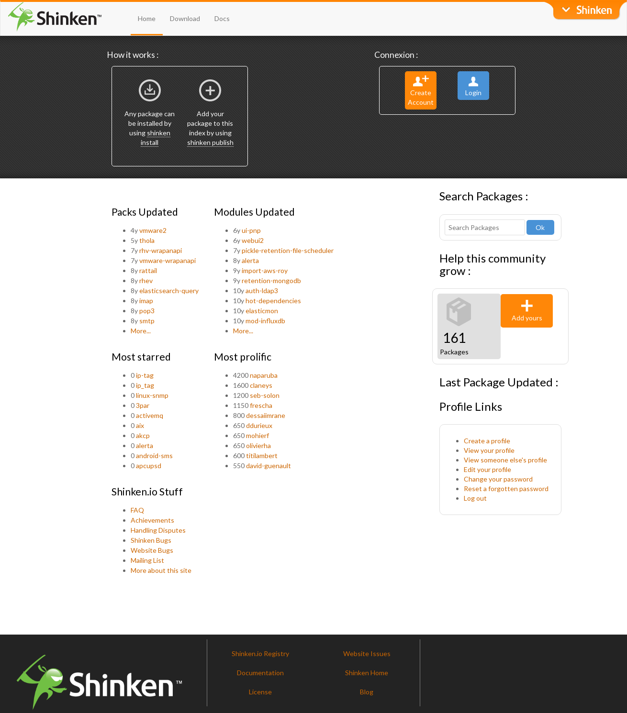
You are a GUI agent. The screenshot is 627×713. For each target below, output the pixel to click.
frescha (261, 405)
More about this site (161, 570)
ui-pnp (251, 230)
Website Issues (367, 653)
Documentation (260, 673)
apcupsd (148, 465)
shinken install (155, 137)
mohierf (257, 435)
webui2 (253, 240)
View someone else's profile (505, 460)
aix (140, 425)
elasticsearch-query (169, 290)
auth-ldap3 (262, 290)
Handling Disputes (158, 530)
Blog (366, 692)
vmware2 (153, 230)
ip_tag (145, 385)
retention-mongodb (271, 280)
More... (141, 331)
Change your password (498, 479)
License (260, 692)
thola (147, 240)
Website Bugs (152, 550)
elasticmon (262, 311)
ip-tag (145, 375)
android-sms (154, 455)
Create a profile (487, 441)
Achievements (152, 520)
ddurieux (259, 425)
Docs (222, 18)
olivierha (258, 445)
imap (146, 300)
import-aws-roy (265, 270)
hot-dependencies (273, 300)
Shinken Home (366, 673)
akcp (143, 435)
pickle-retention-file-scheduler (288, 250)
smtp (147, 321)
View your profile (489, 450)
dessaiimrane (265, 415)
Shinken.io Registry (260, 653)
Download (185, 18)
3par (142, 405)
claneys (261, 385)
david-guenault (268, 465)
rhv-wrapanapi (160, 250)
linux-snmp (152, 395)
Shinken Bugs (151, 540)
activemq (149, 415)
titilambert (262, 455)
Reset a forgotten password (506, 488)
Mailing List (147, 560)
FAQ (137, 510)
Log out (475, 498)
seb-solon (265, 395)
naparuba (264, 375)
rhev (146, 280)
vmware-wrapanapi (167, 260)
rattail (148, 270)
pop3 (147, 311)
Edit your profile (487, 469)
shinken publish (210, 142)
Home (147, 18)
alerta (250, 260)
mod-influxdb (265, 321)
